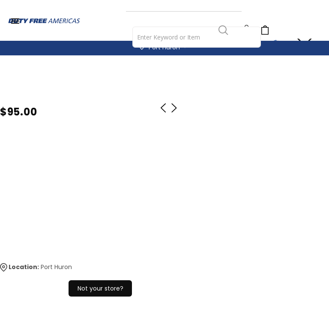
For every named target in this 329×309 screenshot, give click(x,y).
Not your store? (100, 288)
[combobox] (196, 37)
